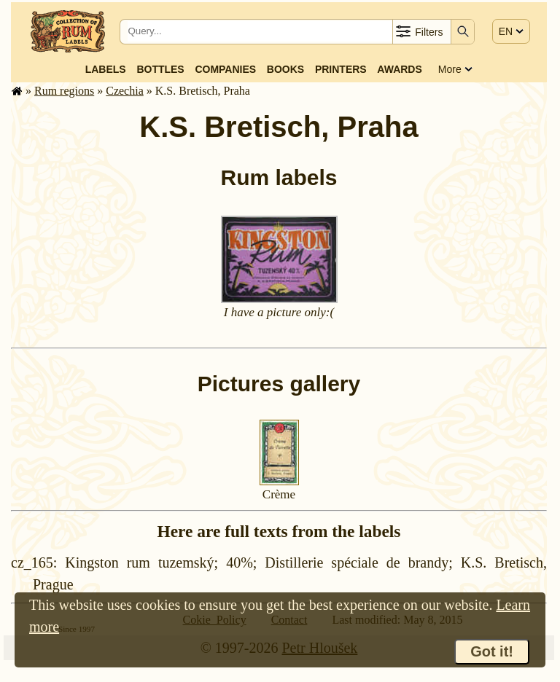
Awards (399, 69)
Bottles (160, 69)
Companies (225, 69)
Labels (105, 69)
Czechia (125, 91)
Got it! (491, 651)
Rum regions (64, 91)
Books (285, 69)
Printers (341, 69)
